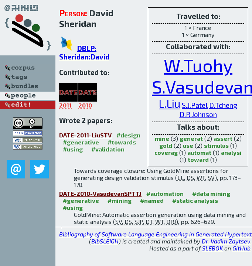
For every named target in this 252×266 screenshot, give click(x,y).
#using (73, 149)
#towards (122, 142)
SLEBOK (212, 248)
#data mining (211, 193)
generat (191, 138)
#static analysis (195, 200)
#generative (81, 142)
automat (199, 152)
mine (162, 138)
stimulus (216, 145)
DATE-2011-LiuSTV (85, 135)
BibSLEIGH (105, 241)
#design (128, 135)
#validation (108, 149)
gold (165, 145)
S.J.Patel (195, 105)
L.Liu (169, 103)
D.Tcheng (223, 105)
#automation (165, 193)
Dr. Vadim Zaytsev (226, 241)
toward (198, 159)
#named (152, 200)
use (188, 145)
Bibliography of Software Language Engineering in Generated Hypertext (155, 234)
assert (223, 138)
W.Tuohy (198, 65)
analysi (231, 152)
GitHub (241, 248)
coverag (166, 152)
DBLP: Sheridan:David (84, 52)
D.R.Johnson (198, 114)
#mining (120, 200)
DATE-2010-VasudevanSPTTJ (100, 193)
